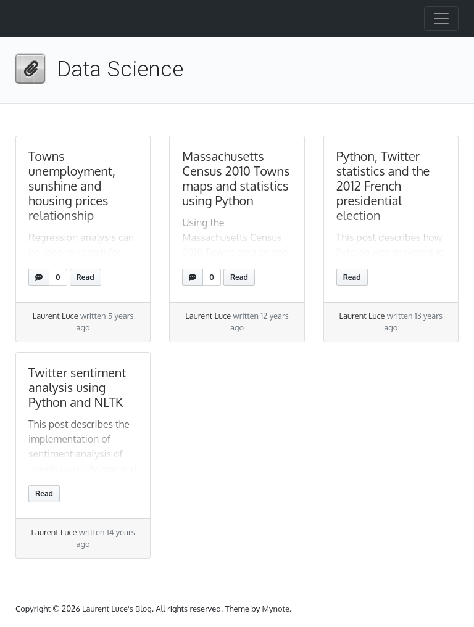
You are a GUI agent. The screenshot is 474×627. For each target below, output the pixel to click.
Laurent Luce (55, 316)
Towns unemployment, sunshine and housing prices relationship (71, 185)
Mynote (275, 608)
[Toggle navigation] (441, 18)
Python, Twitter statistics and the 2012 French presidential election (383, 185)
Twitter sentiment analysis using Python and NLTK (77, 387)
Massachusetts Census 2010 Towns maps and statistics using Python (235, 178)
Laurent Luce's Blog (117, 608)
